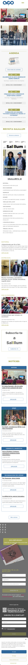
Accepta (14, 651)
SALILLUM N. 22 (15, 179)
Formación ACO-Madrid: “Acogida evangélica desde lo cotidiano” (14, 113)
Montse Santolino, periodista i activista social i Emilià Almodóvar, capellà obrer (13, 279)
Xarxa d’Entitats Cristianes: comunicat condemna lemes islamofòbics (11, 453)
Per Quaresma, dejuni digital (11, 478)
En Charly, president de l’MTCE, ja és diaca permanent (13, 427)
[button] (26, 639)
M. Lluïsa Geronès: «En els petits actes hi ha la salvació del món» (14, 17)
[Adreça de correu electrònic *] (14, 584)
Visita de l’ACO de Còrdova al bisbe (13, 39)
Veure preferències (14, 659)
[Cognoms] (14, 579)
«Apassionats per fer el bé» (10, 244)
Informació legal (13, 663)
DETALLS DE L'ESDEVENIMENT (14, 121)
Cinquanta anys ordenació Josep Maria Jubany (14, 94)
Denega (14, 655)
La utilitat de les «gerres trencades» (13, 496)
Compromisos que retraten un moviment (11, 316)
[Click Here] (23, 3)
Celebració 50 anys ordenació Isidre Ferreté (14, 77)
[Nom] (14, 575)
